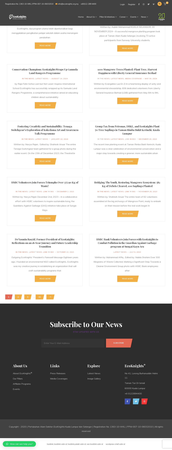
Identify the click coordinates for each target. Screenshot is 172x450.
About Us (91, 17)
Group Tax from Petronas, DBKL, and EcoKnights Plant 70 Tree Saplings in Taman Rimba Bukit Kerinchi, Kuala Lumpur (127, 130)
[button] (165, 4)
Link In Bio (130, 139)
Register (131, 4)
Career (124, 17)
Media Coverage (133, 78)
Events (134, 17)
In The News (28, 78)
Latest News (41, 78)
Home (81, 17)
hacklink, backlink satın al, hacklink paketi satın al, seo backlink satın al (75, 444)
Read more (45, 45)
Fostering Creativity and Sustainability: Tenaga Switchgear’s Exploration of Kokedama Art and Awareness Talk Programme (44, 130)
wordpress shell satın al (115, 444)
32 (39, 297)
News (144, 17)
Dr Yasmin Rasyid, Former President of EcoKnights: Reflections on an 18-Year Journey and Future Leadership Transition (45, 243)
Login (122, 4)
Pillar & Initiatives (108, 17)
